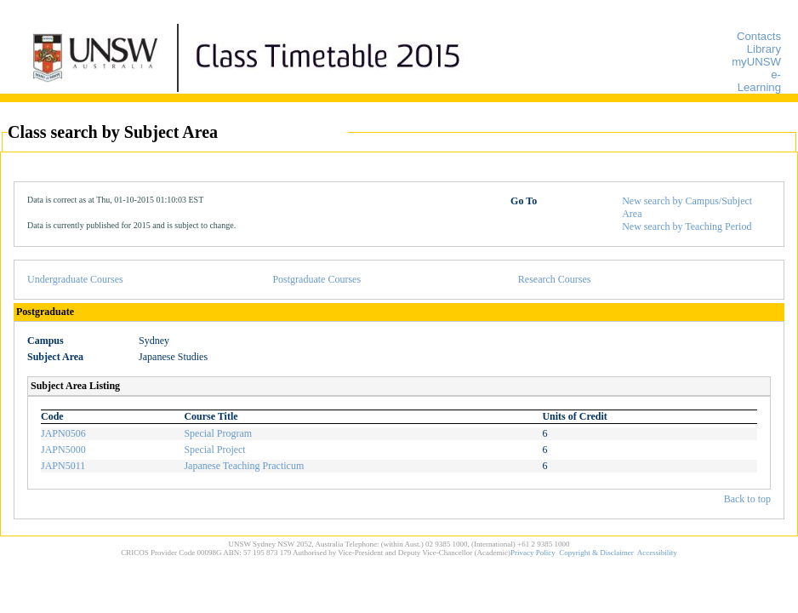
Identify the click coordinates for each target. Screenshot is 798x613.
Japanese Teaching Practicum (244, 466)
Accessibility (657, 552)
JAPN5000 (63, 449)
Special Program (218, 433)
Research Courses (554, 279)
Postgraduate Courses (316, 279)
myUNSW (756, 61)
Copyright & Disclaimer (596, 552)
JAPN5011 (63, 466)
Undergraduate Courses (75, 279)
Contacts (759, 36)
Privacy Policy (533, 552)
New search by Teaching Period (686, 226)
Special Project (214, 449)
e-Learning (759, 81)
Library (764, 49)
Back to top (747, 499)
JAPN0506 (63, 433)
